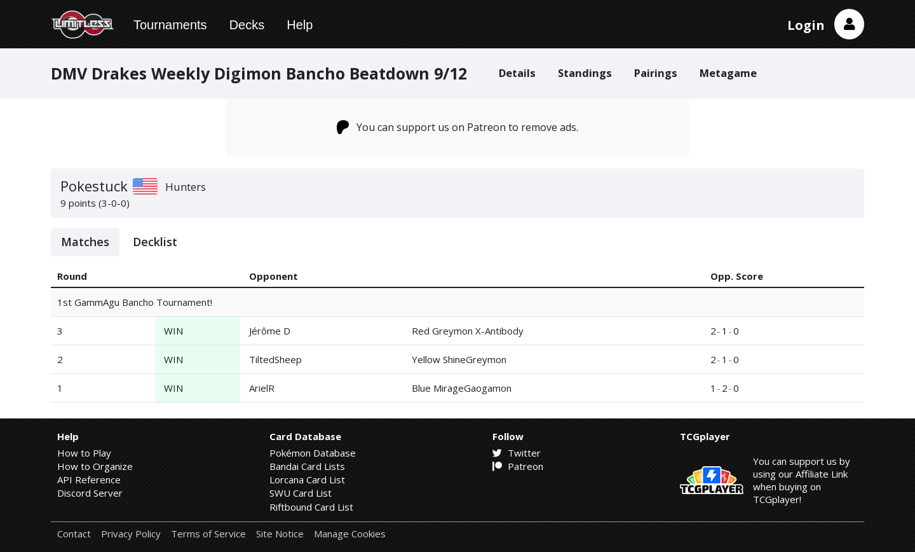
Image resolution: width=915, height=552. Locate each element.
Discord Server (90, 492)
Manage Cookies (350, 533)
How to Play (84, 452)
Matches (85, 241)
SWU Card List (300, 492)
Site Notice (280, 533)
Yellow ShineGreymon (459, 359)
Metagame (728, 73)
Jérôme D (269, 330)
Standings (585, 73)
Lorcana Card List (307, 479)
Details (517, 73)
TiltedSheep (275, 359)
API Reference (89, 479)
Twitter (516, 452)
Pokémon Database (312, 452)
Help (300, 25)
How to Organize (95, 466)
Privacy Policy (131, 533)
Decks (247, 25)
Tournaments (170, 25)
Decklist (155, 241)
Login (806, 25)
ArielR (261, 388)
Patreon (517, 466)
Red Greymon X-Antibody (468, 330)
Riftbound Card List (311, 506)
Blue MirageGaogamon (462, 388)
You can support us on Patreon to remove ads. (458, 127)
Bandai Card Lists (307, 466)
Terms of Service (208, 533)
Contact (74, 533)
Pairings (655, 73)
